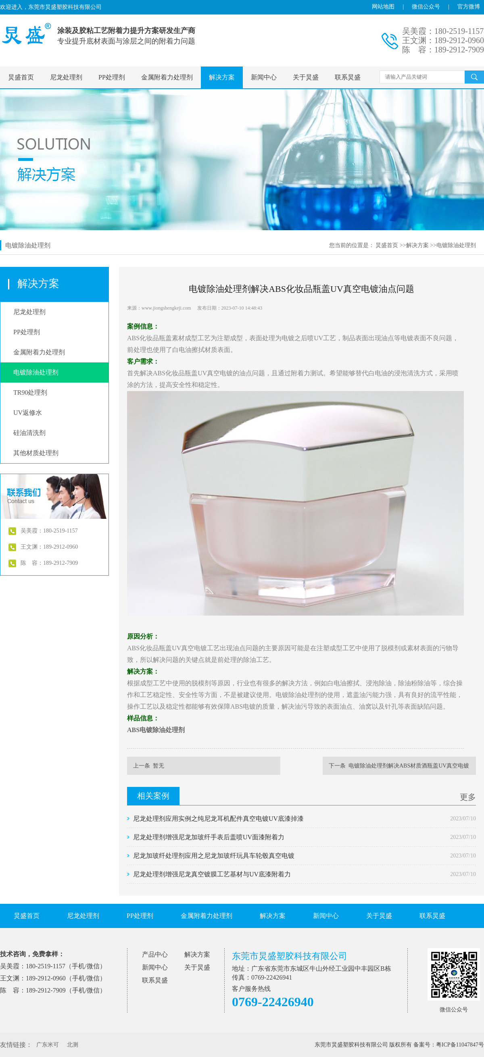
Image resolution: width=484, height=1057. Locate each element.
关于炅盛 (306, 77)
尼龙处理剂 (66, 77)
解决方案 (222, 77)
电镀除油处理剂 (456, 245)
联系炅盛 (348, 77)
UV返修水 (27, 412)
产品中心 (155, 954)
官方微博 (468, 7)
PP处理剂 (111, 77)
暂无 (158, 766)
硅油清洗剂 (29, 432)
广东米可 (47, 1045)
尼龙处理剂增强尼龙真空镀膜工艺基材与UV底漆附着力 (212, 874)
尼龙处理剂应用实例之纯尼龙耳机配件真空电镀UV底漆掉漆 (218, 818)
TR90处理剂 (30, 392)
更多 (468, 797)
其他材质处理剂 (35, 452)
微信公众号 (426, 7)
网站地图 (383, 7)
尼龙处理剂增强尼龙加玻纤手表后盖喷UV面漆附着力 (208, 837)
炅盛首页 (21, 77)
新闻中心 (264, 77)
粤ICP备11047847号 (460, 1045)
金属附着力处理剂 (167, 77)
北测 (72, 1045)
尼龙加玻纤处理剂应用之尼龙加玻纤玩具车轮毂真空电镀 (213, 855)
